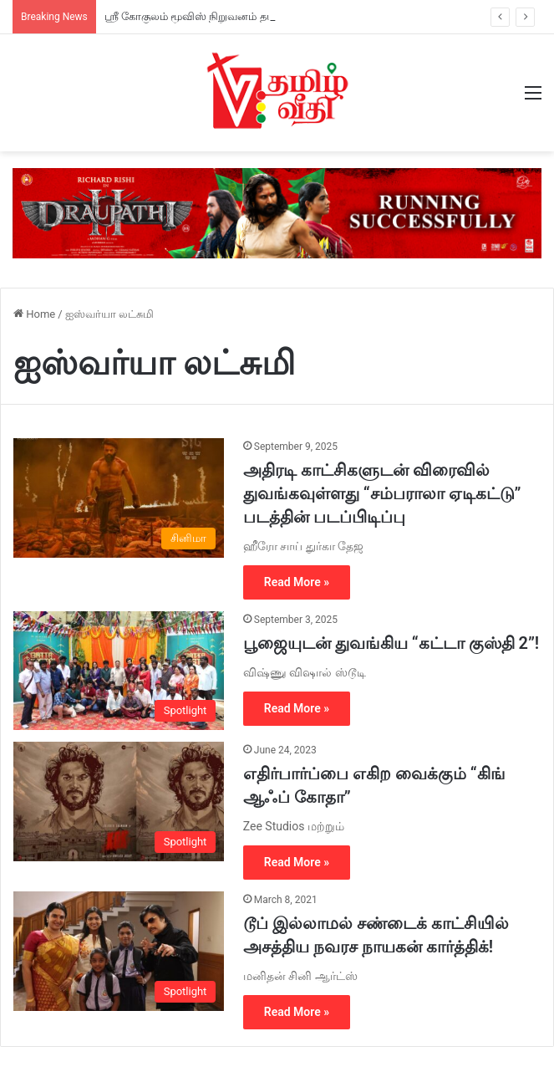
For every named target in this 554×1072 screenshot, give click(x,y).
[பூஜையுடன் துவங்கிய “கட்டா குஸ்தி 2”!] (118, 670)
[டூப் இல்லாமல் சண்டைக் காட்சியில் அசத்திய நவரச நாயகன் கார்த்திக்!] (118, 950)
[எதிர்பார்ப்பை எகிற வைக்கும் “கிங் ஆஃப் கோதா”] (118, 801)
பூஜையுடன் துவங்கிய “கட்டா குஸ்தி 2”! (391, 643)
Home (34, 314)
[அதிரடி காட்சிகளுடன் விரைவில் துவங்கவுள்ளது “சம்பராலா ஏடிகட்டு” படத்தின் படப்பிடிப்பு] (118, 497)
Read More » (296, 582)
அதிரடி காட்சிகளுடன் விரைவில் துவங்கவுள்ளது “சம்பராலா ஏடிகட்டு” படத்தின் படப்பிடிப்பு (382, 493)
